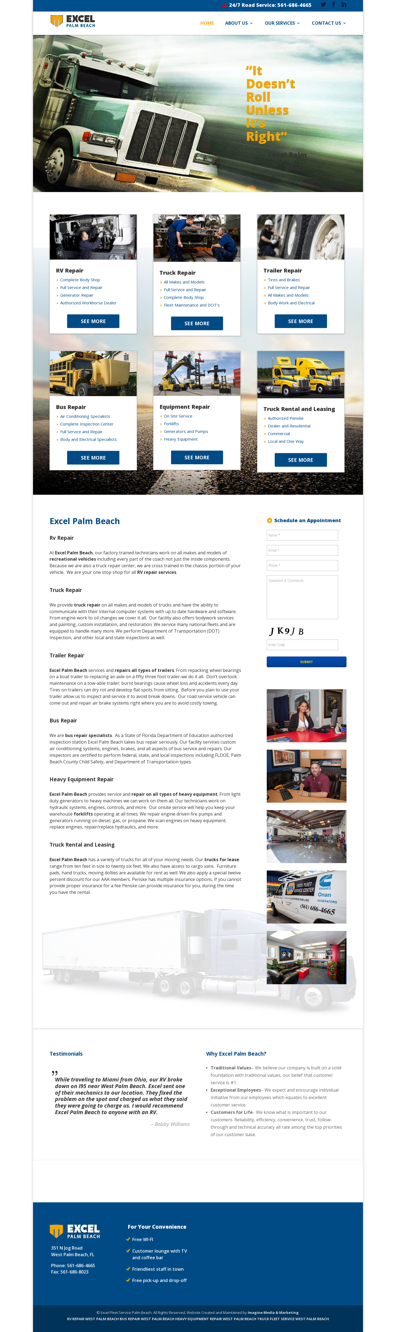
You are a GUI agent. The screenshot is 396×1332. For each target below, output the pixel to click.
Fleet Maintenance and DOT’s (192, 305)
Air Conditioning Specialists (85, 416)
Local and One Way (286, 441)
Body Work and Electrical (291, 302)
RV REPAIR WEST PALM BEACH (93, 1318)
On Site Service (178, 416)
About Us (236, 23)
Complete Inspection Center (87, 424)
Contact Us (326, 23)
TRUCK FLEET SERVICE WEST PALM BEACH (293, 1318)
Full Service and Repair (81, 287)
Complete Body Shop (80, 279)
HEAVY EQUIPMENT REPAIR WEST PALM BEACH (215, 1318)
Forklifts (171, 423)
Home (207, 23)
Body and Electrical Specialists (88, 439)
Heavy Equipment (181, 439)
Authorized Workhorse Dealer (88, 302)
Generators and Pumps (186, 431)
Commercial (279, 433)
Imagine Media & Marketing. (274, 1312)
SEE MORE (93, 321)
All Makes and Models (184, 282)
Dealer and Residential (289, 426)
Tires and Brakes (284, 279)
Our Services (280, 23)
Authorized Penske (286, 418)
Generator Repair (77, 295)
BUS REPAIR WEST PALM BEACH (147, 1318)
